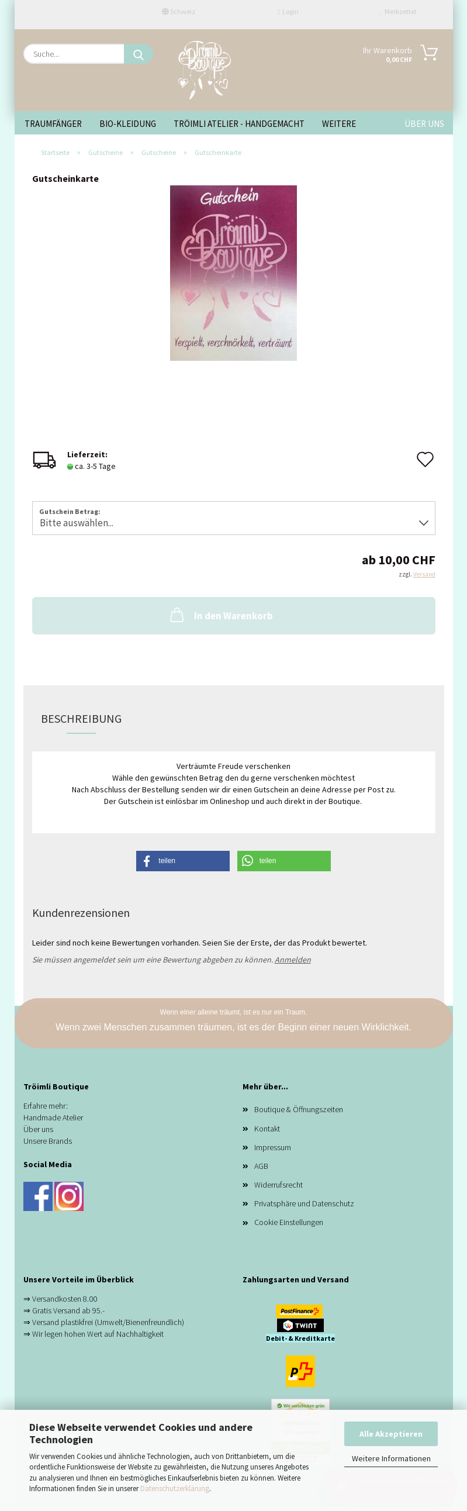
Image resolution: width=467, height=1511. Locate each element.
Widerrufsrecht (278, 1184)
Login (288, 11)
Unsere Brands (47, 1141)
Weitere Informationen (391, 1458)
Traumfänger (53, 123)
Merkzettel (398, 11)
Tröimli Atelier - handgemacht (239, 123)
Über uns (38, 1129)
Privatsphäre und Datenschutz (304, 1203)
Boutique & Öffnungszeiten (298, 1109)
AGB (261, 1166)
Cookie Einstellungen (288, 1222)
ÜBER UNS (424, 123)
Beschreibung (81, 718)
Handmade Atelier (53, 1117)
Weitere (339, 123)
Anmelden (293, 959)
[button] (183, 861)
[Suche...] (138, 54)
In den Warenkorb (220, 614)
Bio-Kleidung (127, 123)
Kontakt (267, 1128)
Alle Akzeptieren (391, 1434)
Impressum (272, 1147)
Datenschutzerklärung (174, 1488)
